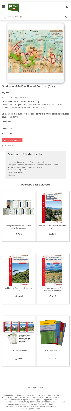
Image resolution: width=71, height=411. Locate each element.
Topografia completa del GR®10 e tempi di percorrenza (18, 227)
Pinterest (13, 145)
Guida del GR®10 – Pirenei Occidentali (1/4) (52, 227)
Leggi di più (6, 121)
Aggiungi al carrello (12, 140)
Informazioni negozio (35, 387)
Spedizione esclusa (22, 98)
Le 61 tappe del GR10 (52, 350)
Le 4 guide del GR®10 (19, 350)
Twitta (5, 145)
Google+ (9, 145)
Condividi (2, 145)
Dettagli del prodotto (32, 154)
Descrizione (13, 154)
